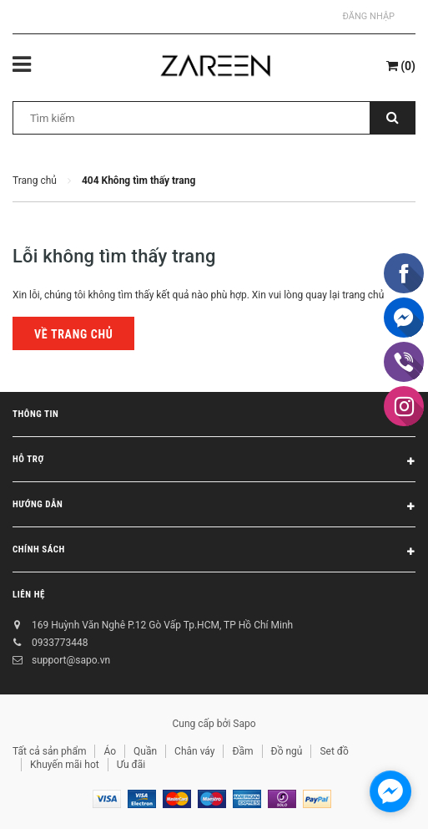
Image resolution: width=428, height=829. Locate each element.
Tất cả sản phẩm (49, 751)
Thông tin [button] (214, 417)
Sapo (244, 724)
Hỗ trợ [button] (214, 462)
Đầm (242, 751)
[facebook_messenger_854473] (390, 791)
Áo (109, 751)
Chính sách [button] (214, 552)
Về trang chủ (73, 334)
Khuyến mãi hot (64, 765)
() (400, 66)
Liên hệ (29, 594)
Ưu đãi (131, 765)
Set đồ (334, 751)
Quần (145, 751)
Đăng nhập (369, 16)
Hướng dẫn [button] (214, 507)
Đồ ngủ (287, 751)
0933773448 (60, 642)
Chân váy (194, 751)
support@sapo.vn (71, 660)
